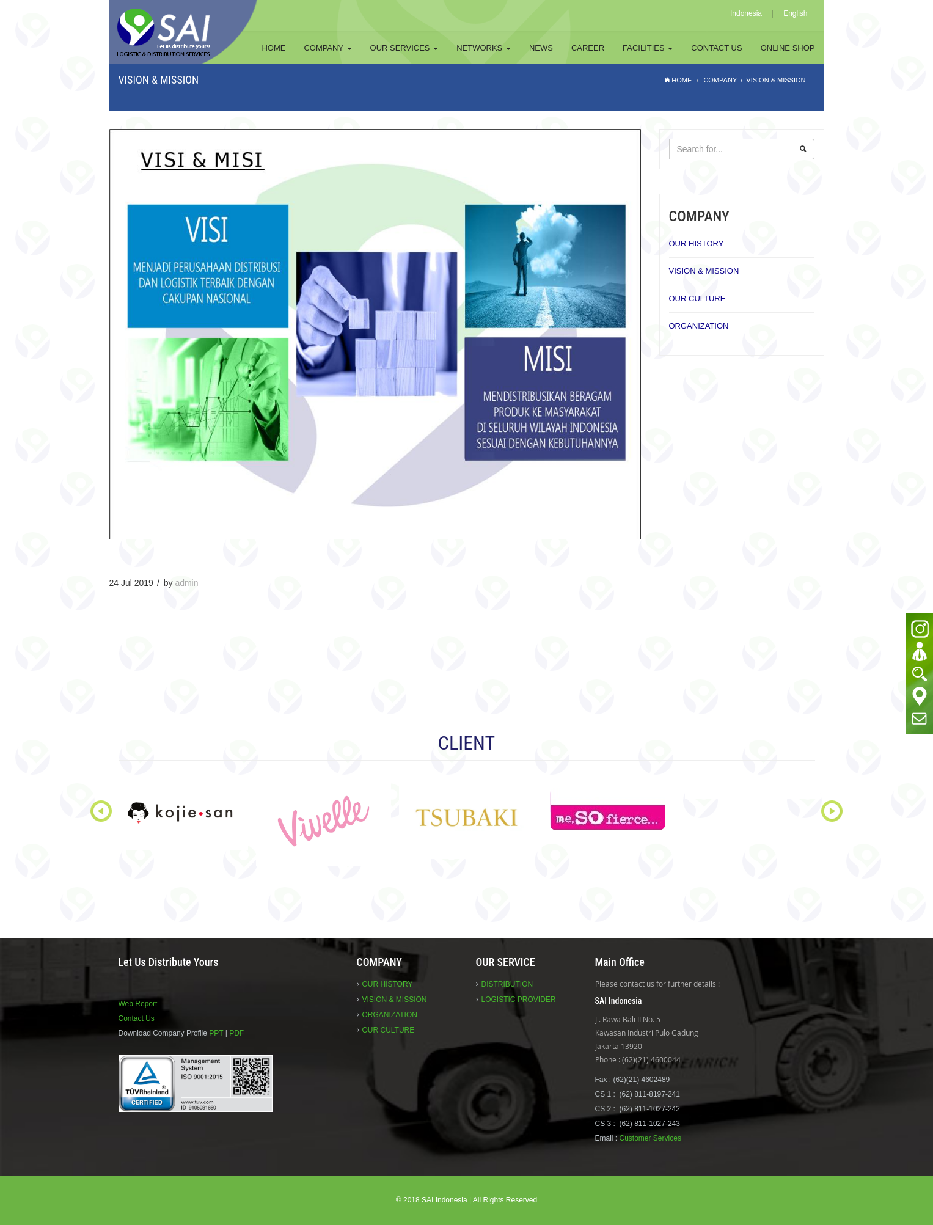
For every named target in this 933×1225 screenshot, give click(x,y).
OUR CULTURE (697, 298)
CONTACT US (716, 48)
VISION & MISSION (704, 271)
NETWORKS (483, 48)
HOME (273, 48)
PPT (216, 1033)
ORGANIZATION (699, 326)
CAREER (587, 48)
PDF (236, 1033)
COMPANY (327, 48)
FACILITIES (648, 48)
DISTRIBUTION (507, 984)
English (795, 13)
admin (186, 583)
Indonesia (746, 13)
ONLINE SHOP (788, 48)
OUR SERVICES (404, 48)
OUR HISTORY (696, 243)
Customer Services (650, 1138)
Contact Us (137, 1018)
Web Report (138, 1004)
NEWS (541, 48)
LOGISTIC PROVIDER (518, 999)
